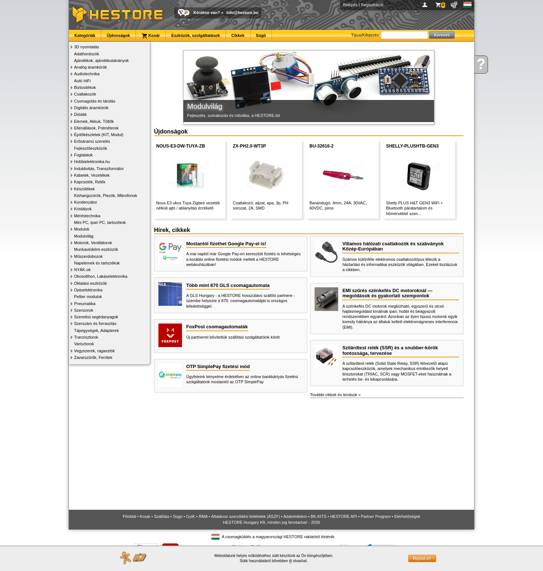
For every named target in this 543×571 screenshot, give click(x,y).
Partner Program (375, 516)
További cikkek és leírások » (335, 394)
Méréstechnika (87, 216)
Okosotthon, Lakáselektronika (100, 276)
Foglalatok (83, 155)
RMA (203, 516)
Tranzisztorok (86, 337)
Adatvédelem (295, 516)
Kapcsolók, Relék (89, 182)
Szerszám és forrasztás (95, 323)
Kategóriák (84, 35)
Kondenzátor (85, 202)
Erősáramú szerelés (92, 141)
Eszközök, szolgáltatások (195, 35)
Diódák (80, 114)
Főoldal (129, 516)
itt (290, 561)
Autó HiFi (82, 81)
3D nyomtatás (86, 47)
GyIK (190, 516)
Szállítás (161, 516)
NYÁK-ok (82, 269)
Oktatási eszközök (90, 283)
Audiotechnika (86, 74)
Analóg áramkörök (90, 67)
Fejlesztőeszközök (90, 148)
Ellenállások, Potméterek (96, 128)
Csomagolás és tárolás (94, 101)
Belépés (350, 5)
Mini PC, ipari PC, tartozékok (100, 222)
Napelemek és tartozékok (97, 263)
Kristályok (83, 209)
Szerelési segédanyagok (96, 317)
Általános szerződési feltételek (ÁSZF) (245, 516)
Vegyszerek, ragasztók (94, 351)
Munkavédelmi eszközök (96, 249)
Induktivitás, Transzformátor (99, 168)
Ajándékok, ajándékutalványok (101, 60)
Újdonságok (118, 35)
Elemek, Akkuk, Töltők (94, 121)
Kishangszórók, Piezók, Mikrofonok (105, 195)
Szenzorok (83, 310)
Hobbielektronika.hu (92, 161)
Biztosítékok (85, 87)
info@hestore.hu (242, 12)
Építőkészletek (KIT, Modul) (98, 134)
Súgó (261, 35)
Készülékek (84, 189)
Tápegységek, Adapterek (96, 330)
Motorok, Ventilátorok (93, 242)
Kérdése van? (206, 12)
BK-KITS (318, 516)
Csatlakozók (85, 94)
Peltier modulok (88, 296)
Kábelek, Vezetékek (92, 175)
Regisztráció (372, 5)
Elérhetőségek (407, 516)
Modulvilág (84, 236)
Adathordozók (86, 54)
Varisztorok (84, 344)
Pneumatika (84, 303)
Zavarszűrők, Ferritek (93, 357)
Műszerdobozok (88, 256)
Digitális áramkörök (91, 107)
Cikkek (237, 35)
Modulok (82, 229)
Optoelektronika (88, 290)
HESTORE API (343, 516)
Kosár (150, 36)
